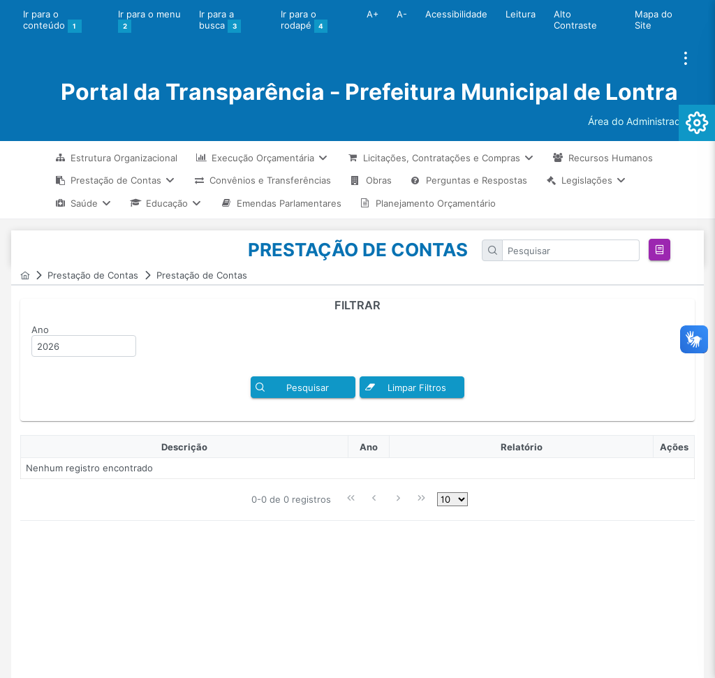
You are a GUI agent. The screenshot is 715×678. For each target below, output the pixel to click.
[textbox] (571, 250)
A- (402, 14)
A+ (372, 14)
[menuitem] (115, 157)
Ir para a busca (220, 21)
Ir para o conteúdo (52, 21)
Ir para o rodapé (304, 21)
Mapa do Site (653, 19)
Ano (40, 329)
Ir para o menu (149, 21)
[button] (659, 249)
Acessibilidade (456, 14)
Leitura (521, 14)
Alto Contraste (575, 19)
